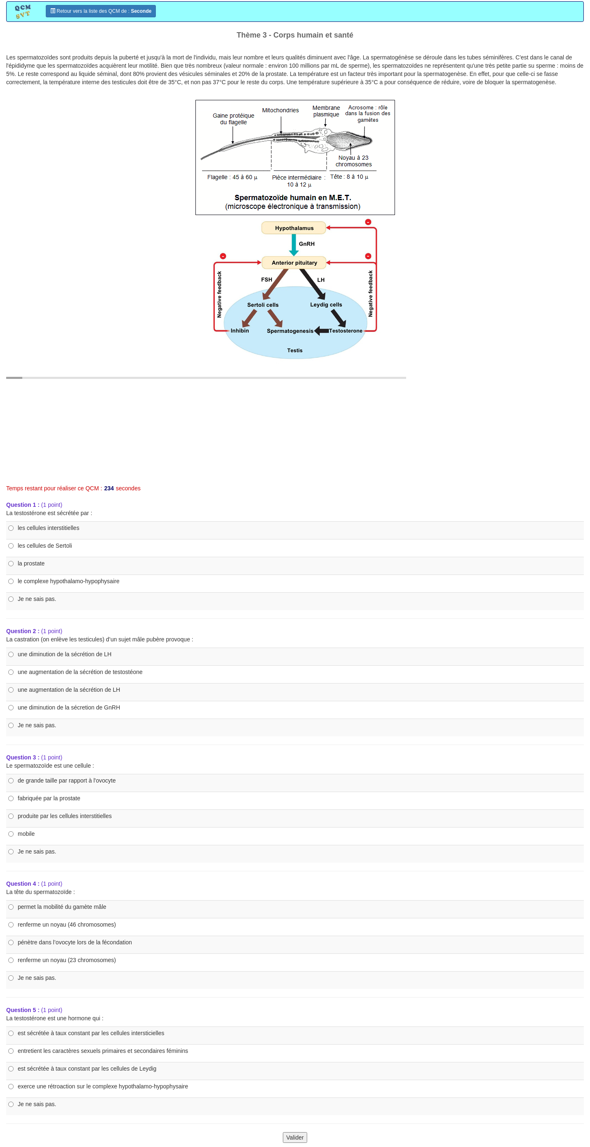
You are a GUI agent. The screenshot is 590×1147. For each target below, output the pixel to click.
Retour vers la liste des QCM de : (100, 11)
